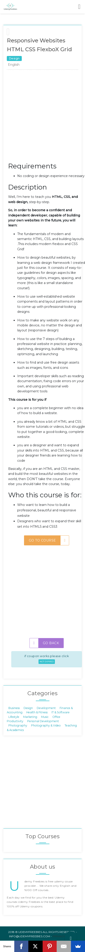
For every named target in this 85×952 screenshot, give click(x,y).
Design (28, 707)
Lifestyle (13, 716)
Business (14, 707)
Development (46, 707)
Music (45, 716)
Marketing (30, 716)
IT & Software (60, 712)
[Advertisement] (42, 117)
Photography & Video (46, 725)
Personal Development (43, 721)
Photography (17, 725)
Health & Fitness (37, 712)
